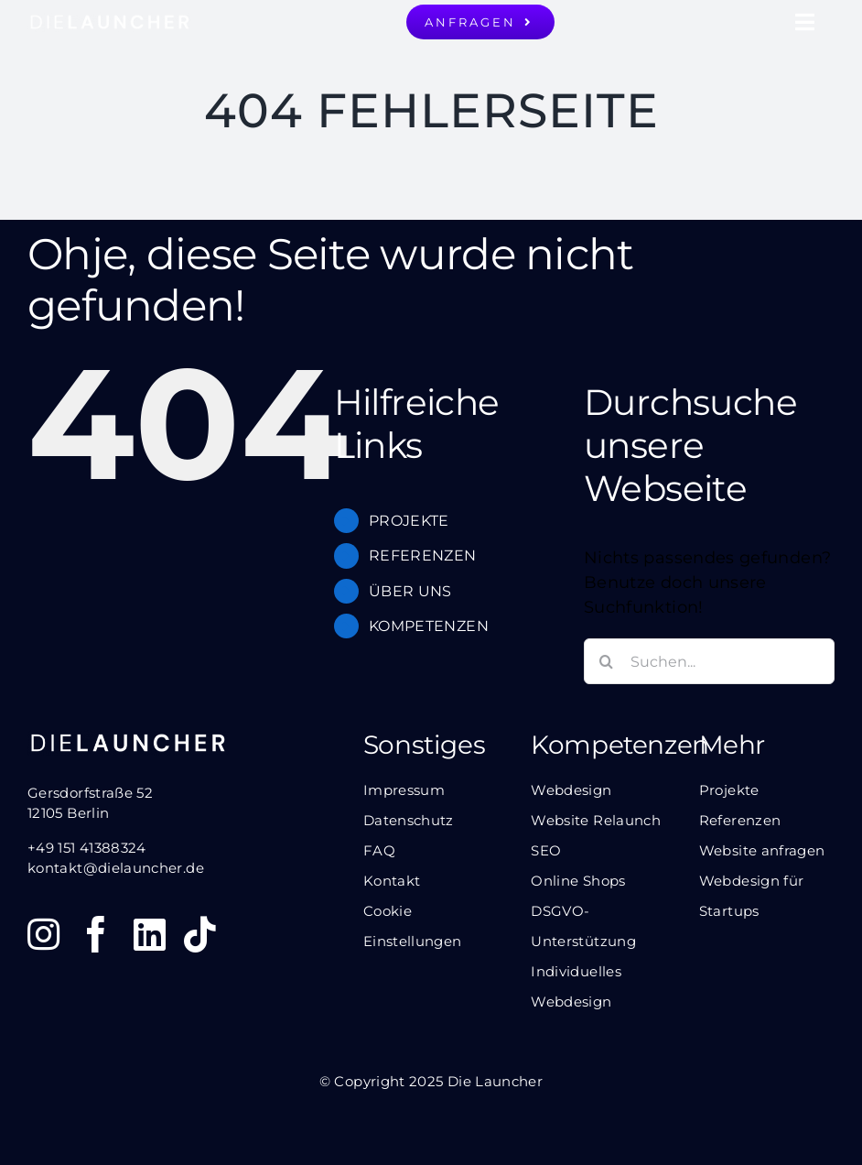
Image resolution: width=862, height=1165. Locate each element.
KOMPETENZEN (429, 626)
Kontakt (392, 880)
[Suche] (607, 661)
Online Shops (578, 880)
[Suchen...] (709, 661)
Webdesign (571, 790)
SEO (546, 850)
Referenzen (740, 820)
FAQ (379, 850)
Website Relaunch (596, 820)
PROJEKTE (409, 520)
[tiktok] (200, 934)
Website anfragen (762, 850)
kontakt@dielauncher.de (115, 867)
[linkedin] (150, 934)
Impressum (404, 790)
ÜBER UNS (410, 591)
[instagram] (43, 934)
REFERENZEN (423, 555)
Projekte (729, 790)
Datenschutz (408, 820)
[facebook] (96, 934)
